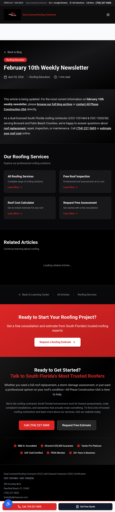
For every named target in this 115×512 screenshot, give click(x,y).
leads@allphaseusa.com (16, 497)
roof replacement (15, 128)
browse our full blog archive (54, 104)
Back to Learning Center (33, 294)
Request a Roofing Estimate (57, 342)
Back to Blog (13, 52)
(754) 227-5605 (86, 128)
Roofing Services (87, 294)
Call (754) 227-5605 (36, 425)
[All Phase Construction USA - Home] (30, 14)
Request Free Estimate (76, 425)
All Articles (63, 294)
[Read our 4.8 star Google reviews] (58, 3)
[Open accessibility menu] (8, 503)
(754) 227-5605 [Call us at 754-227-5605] (103, 3)
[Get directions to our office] (77, 3)
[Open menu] (108, 15)
